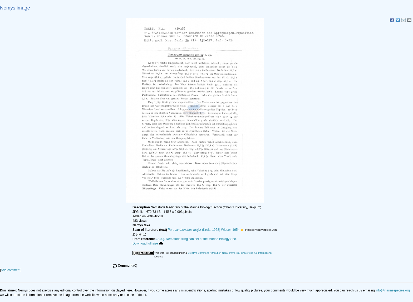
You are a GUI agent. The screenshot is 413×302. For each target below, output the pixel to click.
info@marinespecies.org (393, 290)
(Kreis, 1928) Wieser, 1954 (203, 230)
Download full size (147, 243)
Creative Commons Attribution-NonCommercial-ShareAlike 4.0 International (230, 252)
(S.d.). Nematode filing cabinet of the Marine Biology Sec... (197, 239)
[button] (241, 229)
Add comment (10, 270)
